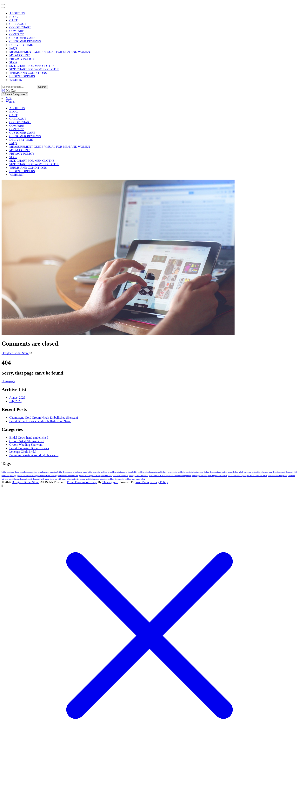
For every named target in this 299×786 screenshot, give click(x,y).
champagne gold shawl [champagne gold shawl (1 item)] (157, 472)
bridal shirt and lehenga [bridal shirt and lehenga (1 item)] (138, 472)
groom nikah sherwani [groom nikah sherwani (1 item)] (26, 475)
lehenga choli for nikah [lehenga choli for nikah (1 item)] (138, 475)
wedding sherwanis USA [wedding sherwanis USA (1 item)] (134, 479)
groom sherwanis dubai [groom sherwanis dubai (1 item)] (46, 475)
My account (19, 55)
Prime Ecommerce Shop (82, 482)
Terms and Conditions (28, 72)
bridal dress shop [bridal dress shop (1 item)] (80, 472)
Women (10, 101)
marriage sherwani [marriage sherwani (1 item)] (200, 475)
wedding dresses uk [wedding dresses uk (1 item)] (115, 479)
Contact (16, 34)
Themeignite (110, 482)
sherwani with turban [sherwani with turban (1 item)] (76, 479)
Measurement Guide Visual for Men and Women (49, 51)
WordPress (142, 482)
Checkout (17, 23)
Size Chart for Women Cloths (34, 69)
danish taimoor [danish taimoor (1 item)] (196, 472)
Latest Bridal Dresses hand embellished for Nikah (40, 421)
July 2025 (15, 401)
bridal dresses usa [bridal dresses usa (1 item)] (64, 472)
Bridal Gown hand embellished (28, 437)
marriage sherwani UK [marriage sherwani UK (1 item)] (217, 475)
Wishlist (16, 79)
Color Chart (20, 27)
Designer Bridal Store (15, 353)
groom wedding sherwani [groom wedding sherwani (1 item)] (89, 475)
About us (17, 13)
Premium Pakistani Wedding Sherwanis (33, 455)
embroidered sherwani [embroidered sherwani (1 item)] (284, 472)
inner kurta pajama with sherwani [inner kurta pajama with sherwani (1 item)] (114, 475)
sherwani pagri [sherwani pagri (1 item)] (25, 479)
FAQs (13, 48)
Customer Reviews (25, 41)
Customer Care (22, 37)
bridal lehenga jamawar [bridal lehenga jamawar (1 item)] (117, 472)
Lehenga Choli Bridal (22, 451)
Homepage (8, 381)
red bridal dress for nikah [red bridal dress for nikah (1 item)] (257, 475)
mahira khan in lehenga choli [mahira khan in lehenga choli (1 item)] (179, 475)
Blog (13, 16)
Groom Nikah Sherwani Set (26, 441)
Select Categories (15, 94)
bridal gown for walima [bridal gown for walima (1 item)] (97, 472)
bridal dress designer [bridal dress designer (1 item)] (28, 472)
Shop (13, 62)
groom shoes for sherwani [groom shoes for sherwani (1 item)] (67, 475)
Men (8, 98)
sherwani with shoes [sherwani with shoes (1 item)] (58, 479)
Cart (13, 20)
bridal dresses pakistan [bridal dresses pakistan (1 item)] (47, 472)
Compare (16, 30)
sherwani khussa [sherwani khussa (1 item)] (12, 479)
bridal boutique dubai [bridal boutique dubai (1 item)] (10, 472)
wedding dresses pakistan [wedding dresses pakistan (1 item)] (95, 479)
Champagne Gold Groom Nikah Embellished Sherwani (43, 417)
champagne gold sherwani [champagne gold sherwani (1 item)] (179, 472)
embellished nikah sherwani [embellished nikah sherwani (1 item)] (239, 472)
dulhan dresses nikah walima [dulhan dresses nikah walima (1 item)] (215, 472)
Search (42, 86)
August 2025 (17, 397)
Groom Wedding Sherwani (26, 444)
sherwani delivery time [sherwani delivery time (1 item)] (277, 475)
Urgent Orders (22, 76)
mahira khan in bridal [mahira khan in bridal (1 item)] (158, 475)
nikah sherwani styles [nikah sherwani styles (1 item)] (237, 475)
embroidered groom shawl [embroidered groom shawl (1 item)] (263, 472)
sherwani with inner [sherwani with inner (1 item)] (40, 479)
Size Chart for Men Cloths (31, 65)
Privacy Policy (21, 58)
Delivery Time (21, 44)
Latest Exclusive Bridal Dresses (29, 448)
